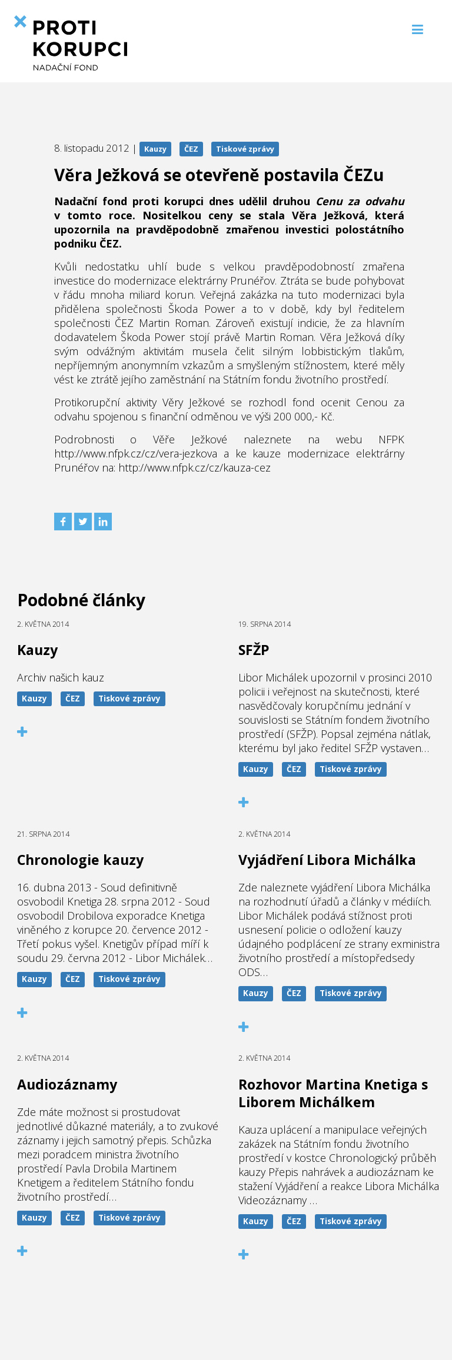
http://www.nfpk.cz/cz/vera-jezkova (135, 453)
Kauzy (155, 148)
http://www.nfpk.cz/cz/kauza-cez (194, 467)
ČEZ (191, 148)
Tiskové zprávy (245, 148)
